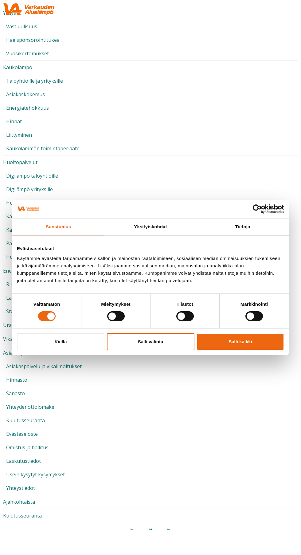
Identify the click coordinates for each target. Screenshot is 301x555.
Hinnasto (16, 379)
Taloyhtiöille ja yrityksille (34, 80)
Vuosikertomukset (27, 53)
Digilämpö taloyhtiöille (32, 175)
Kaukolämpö (17, 67)
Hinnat (14, 121)
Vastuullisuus (21, 26)
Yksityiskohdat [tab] (150, 226)
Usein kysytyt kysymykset (35, 474)
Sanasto (15, 393)
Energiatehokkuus (27, 107)
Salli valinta (150, 341)
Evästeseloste (22, 434)
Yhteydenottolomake (30, 406)
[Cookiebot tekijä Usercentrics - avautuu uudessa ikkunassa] (257, 209)
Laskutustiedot (23, 461)
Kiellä (60, 341)
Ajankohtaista (19, 501)
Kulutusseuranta (25, 420)
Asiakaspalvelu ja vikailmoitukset (44, 366)
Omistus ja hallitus (27, 447)
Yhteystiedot (20, 488)
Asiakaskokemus (25, 94)
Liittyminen (19, 135)
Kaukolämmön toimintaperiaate (43, 148)
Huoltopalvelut (20, 162)
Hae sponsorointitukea (33, 40)
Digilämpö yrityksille (29, 189)
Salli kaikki (240, 341)
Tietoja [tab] (242, 226)
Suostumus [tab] (58, 226)
